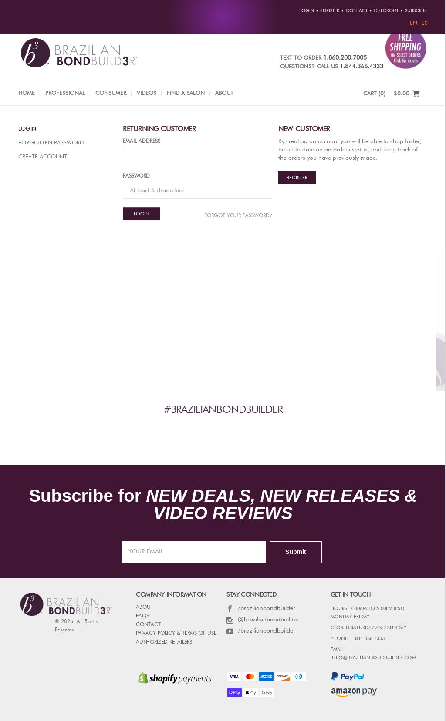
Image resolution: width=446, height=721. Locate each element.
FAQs (142, 616)
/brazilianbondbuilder (260, 608)
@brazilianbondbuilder (262, 620)
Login (27, 129)
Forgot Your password (238, 215)
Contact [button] (357, 11)
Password (136, 176)
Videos (146, 93)
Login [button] (306, 11)
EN (413, 23)
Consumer (110, 93)
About (224, 93)
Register (297, 177)
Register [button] (329, 11)
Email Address (141, 141)
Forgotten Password (51, 143)
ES (425, 23)
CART (374, 94)
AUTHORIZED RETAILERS (164, 642)
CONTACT (148, 624)
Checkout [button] (386, 11)
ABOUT (144, 607)
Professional (65, 93)
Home (26, 93)
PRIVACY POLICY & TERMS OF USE (176, 633)
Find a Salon (186, 93)
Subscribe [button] (416, 11)
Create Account (42, 157)
